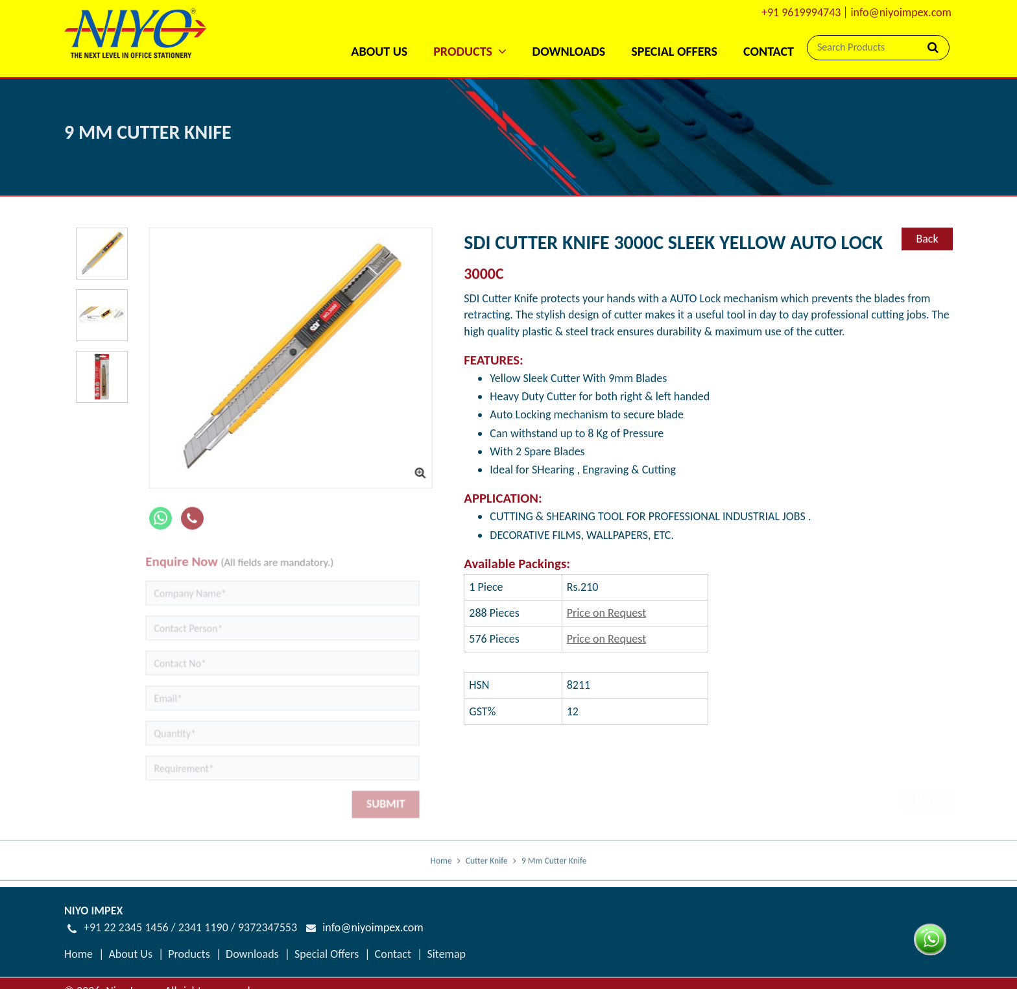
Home (440, 867)
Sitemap (446, 954)
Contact (768, 51)
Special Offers (674, 51)
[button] (469, 34)
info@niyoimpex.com (900, 12)
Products (188, 954)
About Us (379, 51)
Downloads (569, 51)
